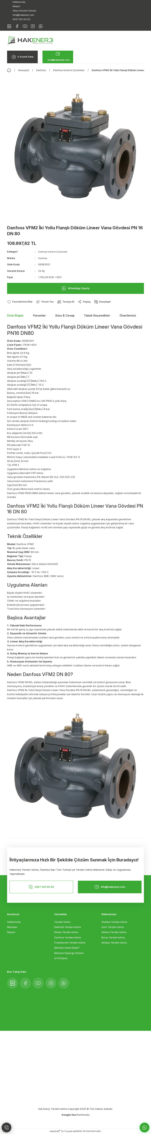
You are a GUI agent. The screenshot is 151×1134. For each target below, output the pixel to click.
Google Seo (69, 1115)
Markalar (12, 927)
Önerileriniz (128, 315)
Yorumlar (39, 315)
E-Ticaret (67, 1131)
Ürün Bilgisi (15, 315)
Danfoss (43, 258)
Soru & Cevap (65, 315)
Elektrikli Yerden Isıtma (67, 927)
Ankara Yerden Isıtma (113, 932)
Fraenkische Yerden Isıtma (69, 942)
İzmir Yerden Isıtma (112, 927)
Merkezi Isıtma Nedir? (67, 947)
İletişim (11, 932)
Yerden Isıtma (62, 921)
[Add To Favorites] (20, 302)
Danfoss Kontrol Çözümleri (54, 251)
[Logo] (30, 40)
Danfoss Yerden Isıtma (67, 937)
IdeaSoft (55, 1131)
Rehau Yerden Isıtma (66, 932)
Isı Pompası (61, 958)
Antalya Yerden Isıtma (114, 942)
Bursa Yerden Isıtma (113, 937)
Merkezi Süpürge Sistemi (69, 953)
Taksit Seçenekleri (97, 315)
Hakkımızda (14, 921)
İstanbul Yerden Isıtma (114, 921)
